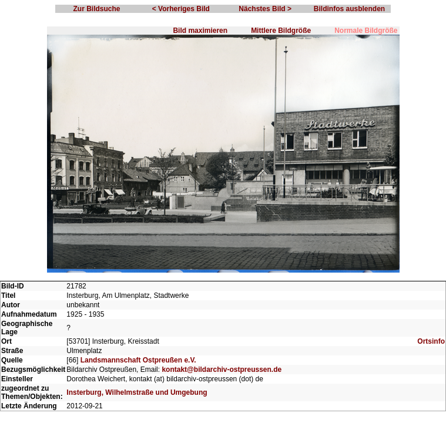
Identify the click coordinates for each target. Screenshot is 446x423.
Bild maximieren (200, 30)
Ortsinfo (431, 341)
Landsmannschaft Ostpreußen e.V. (138, 360)
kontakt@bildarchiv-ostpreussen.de (221, 369)
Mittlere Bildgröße (281, 30)
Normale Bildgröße (365, 30)
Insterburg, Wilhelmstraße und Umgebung (136, 392)
